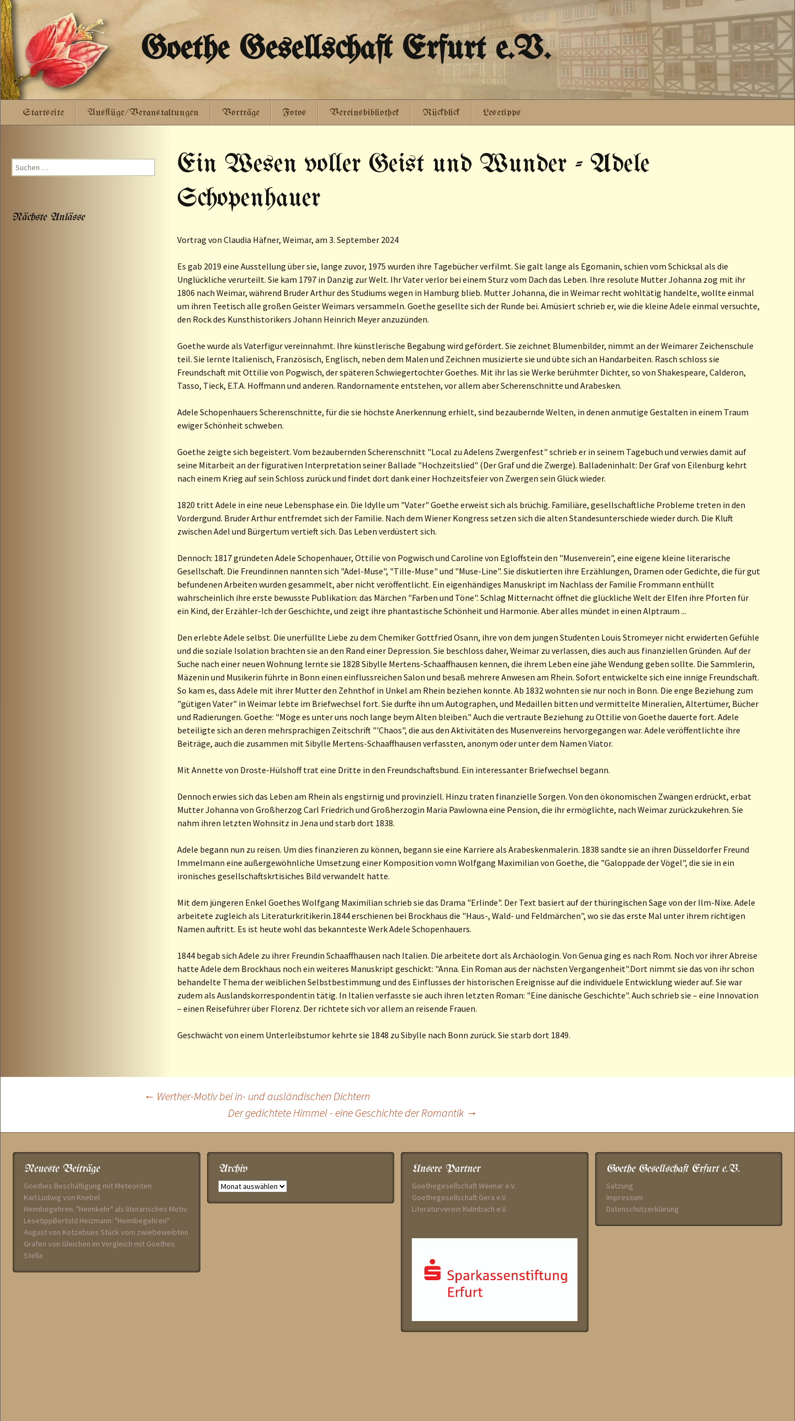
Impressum (624, 1197)
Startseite (43, 113)
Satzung (619, 1186)
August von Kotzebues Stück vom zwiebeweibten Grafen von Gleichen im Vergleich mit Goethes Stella (106, 1243)
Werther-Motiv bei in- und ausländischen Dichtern (257, 1096)
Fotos (294, 113)
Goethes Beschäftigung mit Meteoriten (88, 1186)
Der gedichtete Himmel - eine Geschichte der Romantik (352, 1112)
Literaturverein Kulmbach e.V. (459, 1209)
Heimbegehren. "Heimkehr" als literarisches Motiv (105, 1209)
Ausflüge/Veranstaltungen (143, 113)
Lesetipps (502, 113)
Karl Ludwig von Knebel (62, 1197)
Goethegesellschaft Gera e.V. (459, 1197)
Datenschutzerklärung (642, 1209)
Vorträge (240, 113)
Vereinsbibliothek (364, 113)
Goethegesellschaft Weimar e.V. (464, 1186)
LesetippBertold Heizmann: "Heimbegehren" (96, 1220)
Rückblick (441, 113)
